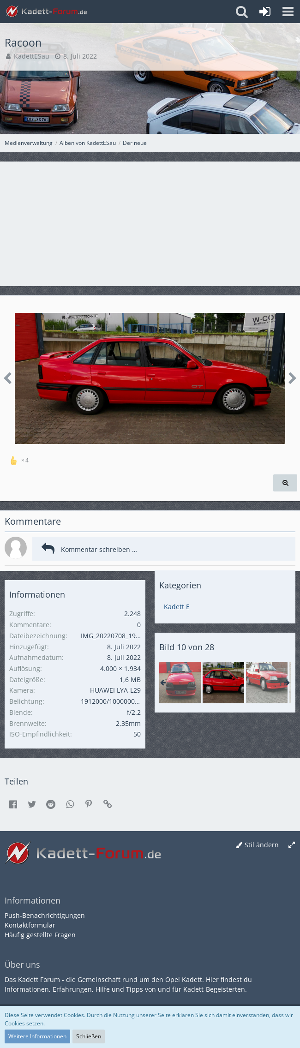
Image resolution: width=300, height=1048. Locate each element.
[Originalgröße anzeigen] (285, 482)
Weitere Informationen (37, 1036)
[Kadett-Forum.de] (46, 11)
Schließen (88, 1036)
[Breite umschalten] (291, 845)
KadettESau (31, 56)
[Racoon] (180, 682)
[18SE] (267, 682)
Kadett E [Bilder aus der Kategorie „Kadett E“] (177, 606)
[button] (288, 11)
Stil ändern (262, 844)
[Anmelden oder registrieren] (265, 11)
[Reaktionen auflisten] (20, 459)
